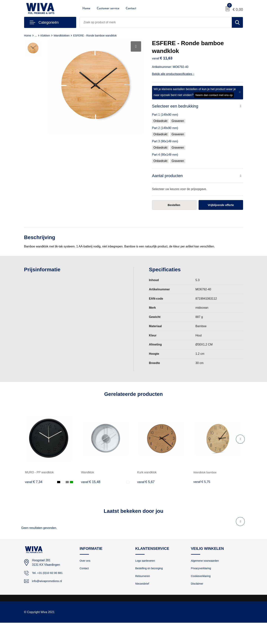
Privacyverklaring (201, 568)
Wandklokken (62, 35)
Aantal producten (167, 175)
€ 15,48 (90, 482)
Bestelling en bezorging (149, 568)
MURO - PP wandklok (39, 472)
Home (86, 8)
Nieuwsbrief (142, 584)
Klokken (46, 35)
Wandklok (87, 472)
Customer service (108, 8)
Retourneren (143, 576)
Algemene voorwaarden (205, 560)
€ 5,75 (202, 482)
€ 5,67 (146, 482)
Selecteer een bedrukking (175, 106)
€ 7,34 (33, 482)
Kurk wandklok (146, 472)
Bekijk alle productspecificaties (173, 74)
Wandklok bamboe (205, 472)
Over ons (85, 560)
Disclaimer (197, 584)
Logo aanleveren (145, 560)
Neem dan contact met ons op (214, 95)
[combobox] (156, 22)
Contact (131, 8)
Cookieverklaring (201, 576)
